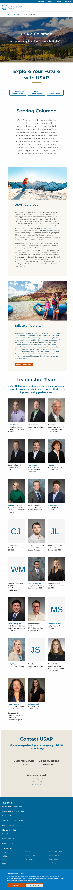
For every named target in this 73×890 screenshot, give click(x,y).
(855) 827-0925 (48, 764)
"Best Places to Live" (50, 230)
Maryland (5, 863)
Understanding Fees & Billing (13, 811)
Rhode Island (30, 855)
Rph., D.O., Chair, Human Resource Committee (34, 469)
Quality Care (6, 834)
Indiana (4, 860)
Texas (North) (54, 855)
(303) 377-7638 (24, 764)
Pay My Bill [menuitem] (68, 1)
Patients (7, 802)
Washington (54, 863)
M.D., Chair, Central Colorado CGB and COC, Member (16, 429)
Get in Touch (36, 785)
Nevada (28, 851)
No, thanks (34, 885)
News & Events (7, 843)
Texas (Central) (30, 863)
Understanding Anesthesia (12, 806)
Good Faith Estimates (10, 816)
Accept (16, 885)
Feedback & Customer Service (13, 820)
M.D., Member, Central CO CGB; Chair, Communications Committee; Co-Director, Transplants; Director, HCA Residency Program (16, 713)
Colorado (5, 852)
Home (9, 14)
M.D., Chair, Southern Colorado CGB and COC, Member (16, 510)
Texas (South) (54, 859)
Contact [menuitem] (58, 1)
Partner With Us (8, 839)
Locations (17, 14)
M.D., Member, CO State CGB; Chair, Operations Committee (16, 628)
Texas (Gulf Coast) (55, 851)
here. (34, 880)
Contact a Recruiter (24, 364)
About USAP (9, 830)
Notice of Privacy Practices (11, 825)
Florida (4, 856)
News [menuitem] (50, 1)
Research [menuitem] (41, 1)
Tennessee (29, 859)
